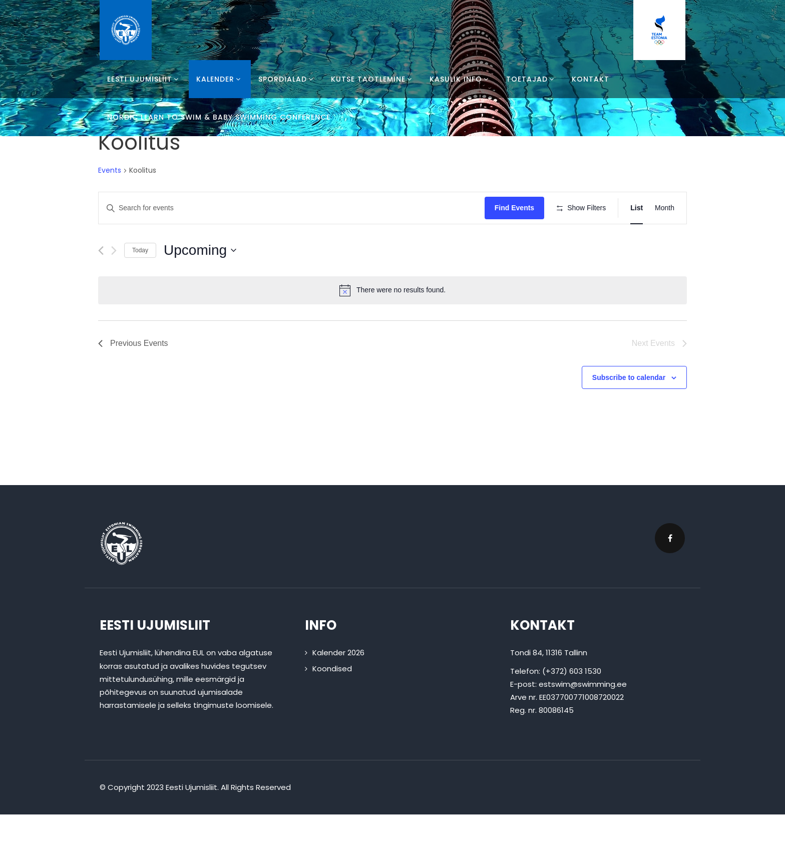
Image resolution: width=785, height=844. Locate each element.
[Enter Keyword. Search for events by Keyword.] (293, 208)
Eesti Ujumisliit (144, 79)
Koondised (332, 697)
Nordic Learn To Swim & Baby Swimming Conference (218, 117)
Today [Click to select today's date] (140, 279)
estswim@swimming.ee (583, 713)
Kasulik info (460, 79)
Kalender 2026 (338, 682)
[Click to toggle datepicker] (200, 279)
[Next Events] (114, 279)
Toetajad (531, 79)
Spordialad (287, 79)
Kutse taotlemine (373, 79)
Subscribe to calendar (628, 406)
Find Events (517, 208)
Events (109, 170)
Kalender (219, 79)
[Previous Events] (101, 279)
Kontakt (590, 79)
